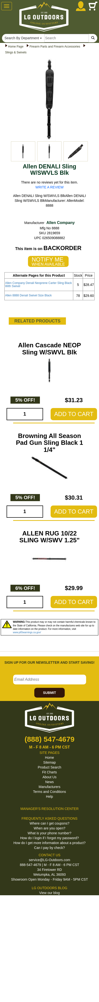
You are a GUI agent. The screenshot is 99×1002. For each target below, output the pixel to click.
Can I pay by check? (49, 848)
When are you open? (49, 828)
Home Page (15, 46)
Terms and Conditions (49, 792)
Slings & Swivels (16, 52)
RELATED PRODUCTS (37, 321)
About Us (50, 777)
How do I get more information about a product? (49, 843)
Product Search (49, 767)
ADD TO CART (73, 414)
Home (49, 757)
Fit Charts (49, 772)
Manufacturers (49, 787)
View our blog (49, 893)
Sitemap (49, 762)
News (49, 782)
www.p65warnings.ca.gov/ (27, 632)
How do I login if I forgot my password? (49, 838)
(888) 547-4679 (49, 739)
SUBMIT (49, 693)
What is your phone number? (50, 833)
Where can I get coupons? (49, 823)
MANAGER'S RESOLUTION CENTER (49, 809)
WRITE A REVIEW (50, 187)
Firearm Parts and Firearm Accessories (54, 46)
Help (49, 796)
